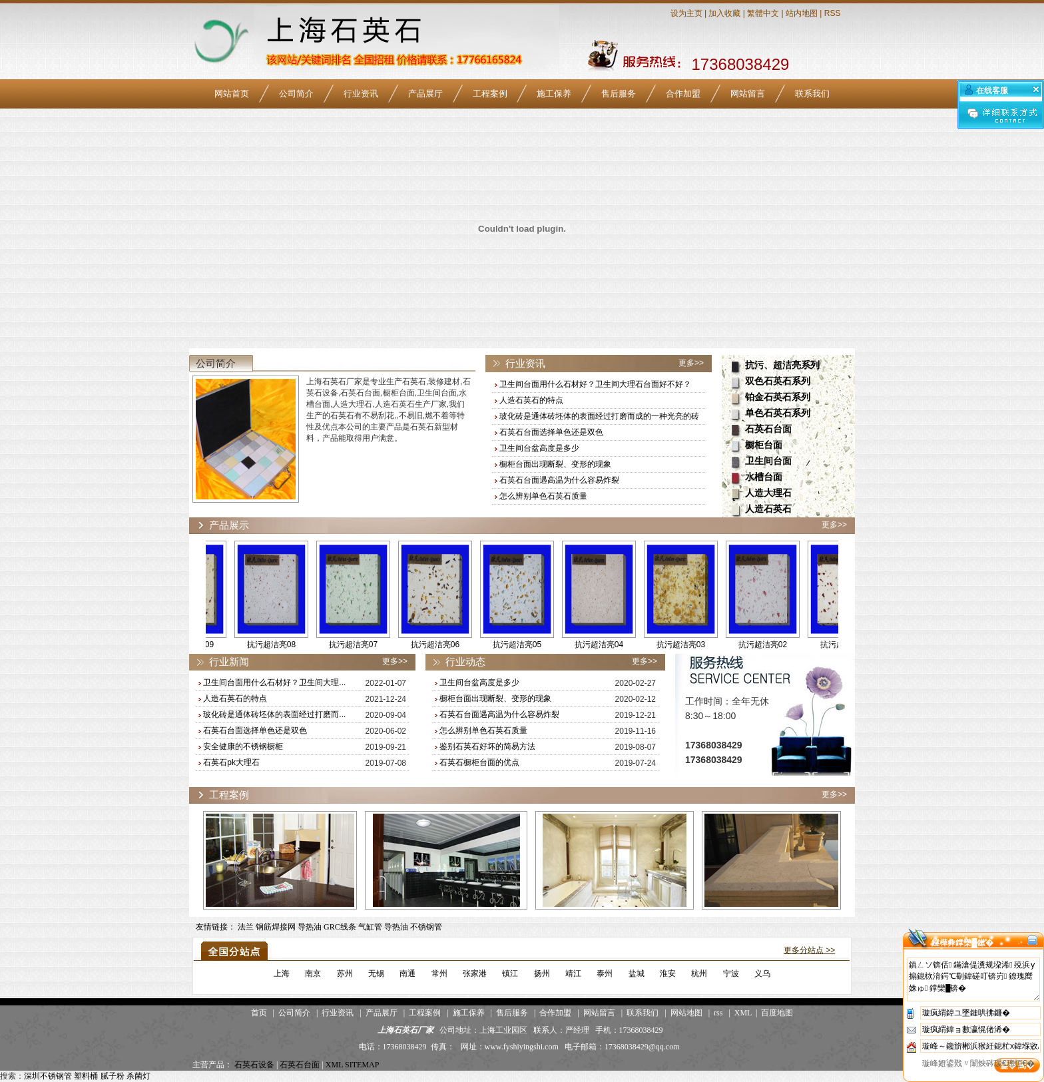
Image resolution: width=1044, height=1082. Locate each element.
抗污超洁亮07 (366, 644)
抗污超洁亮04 (612, 644)
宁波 (731, 973)
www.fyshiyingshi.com (522, 1046)
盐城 (637, 973)
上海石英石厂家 (405, 1030)
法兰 (246, 927)
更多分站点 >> (809, 950)
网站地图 (686, 1012)
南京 (313, 973)
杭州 (699, 973)
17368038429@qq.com (642, 1046)
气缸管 (370, 927)
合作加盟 (683, 94)
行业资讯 (361, 94)
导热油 (310, 927)
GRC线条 (340, 927)
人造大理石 (768, 493)
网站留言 (747, 94)
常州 (439, 973)
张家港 (475, 973)
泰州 (605, 973)
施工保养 (554, 94)
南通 (407, 973)
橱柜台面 (763, 445)
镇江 (510, 973)
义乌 (762, 973)
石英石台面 (768, 429)
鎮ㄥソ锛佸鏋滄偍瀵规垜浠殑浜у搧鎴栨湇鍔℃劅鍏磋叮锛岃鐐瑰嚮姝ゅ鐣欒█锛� (973, 979)
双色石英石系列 (777, 381)
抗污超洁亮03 (694, 644)
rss (718, 1012)
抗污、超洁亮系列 (782, 365)
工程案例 (490, 94)
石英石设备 (254, 1064)
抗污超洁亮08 (284, 644)
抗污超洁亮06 (448, 644)
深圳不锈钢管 (48, 1076)
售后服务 (618, 94)
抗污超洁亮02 (776, 644)
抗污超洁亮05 (530, 644)
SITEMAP (362, 1064)
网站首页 (231, 94)
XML (743, 1012)
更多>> (691, 363)
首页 (259, 1012)
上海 (282, 973)
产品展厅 (425, 94)
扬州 (542, 973)
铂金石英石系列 (777, 397)
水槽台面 (763, 477)
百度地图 (777, 1012)
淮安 (668, 973)
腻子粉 (113, 1076)
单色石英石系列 (777, 413)
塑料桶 (86, 1076)
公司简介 (296, 94)
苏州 (345, 973)
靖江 (573, 973)
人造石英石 (768, 509)
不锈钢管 (426, 927)
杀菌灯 (138, 1076)
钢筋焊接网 (276, 927)
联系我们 (812, 94)
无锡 (376, 973)
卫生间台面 (768, 461)
